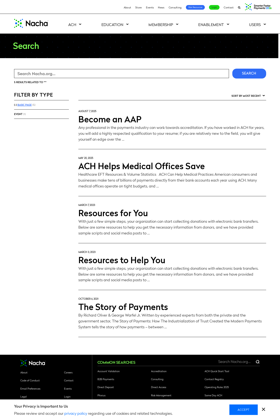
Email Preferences (30, 388)
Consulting (175, 7)
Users (255, 24)
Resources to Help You (121, 259)
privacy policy (75, 413)
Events (150, 7)
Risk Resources (195, 7)
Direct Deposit (105, 387)
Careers (68, 372)
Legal (23, 396)
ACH (72, 24)
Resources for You (113, 212)
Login (214, 7)
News (161, 7)
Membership (161, 24)
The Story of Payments (123, 306)
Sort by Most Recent (246, 95)
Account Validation (108, 371)
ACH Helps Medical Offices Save (141, 165)
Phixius (101, 395)
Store (138, 7)
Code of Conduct (30, 380)
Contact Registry (214, 379)
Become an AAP (109, 118)
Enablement (211, 24)
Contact (229, 7)
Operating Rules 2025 (217, 387)
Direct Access (158, 387)
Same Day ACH (213, 395)
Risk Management (161, 395)
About (127, 7)
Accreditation (159, 371)
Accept (244, 409)
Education (112, 24)
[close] (263, 410)
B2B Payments (105, 379)
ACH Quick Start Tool (217, 371)
